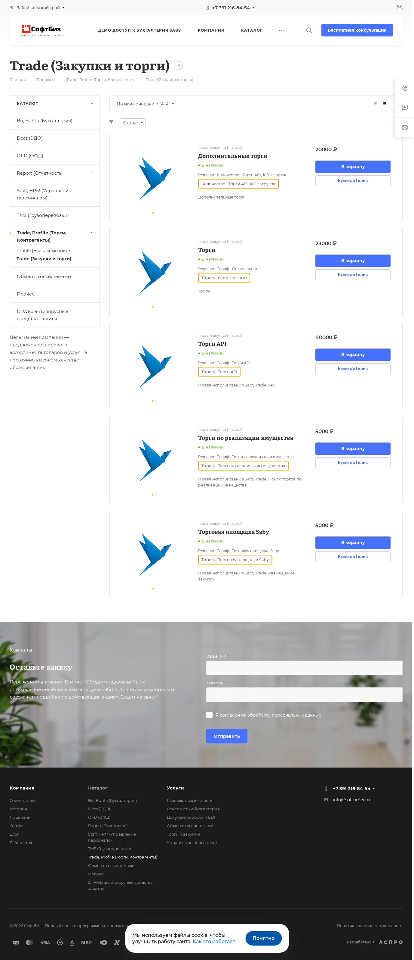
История (18, 808)
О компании (22, 800)
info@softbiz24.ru (351, 799)
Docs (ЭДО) (30, 138)
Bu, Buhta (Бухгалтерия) (44, 121)
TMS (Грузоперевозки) (43, 215)
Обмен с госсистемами (44, 276)
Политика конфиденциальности (370, 925)
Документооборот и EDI (191, 817)
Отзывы (17, 825)
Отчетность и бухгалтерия (193, 808)
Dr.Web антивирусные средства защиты (42, 314)
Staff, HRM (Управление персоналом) (44, 194)
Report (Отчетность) (55, 173)
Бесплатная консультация (357, 30)
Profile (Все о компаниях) (44, 250)
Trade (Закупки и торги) (44, 258)
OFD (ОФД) (30, 155)
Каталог (98, 788)
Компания (22, 788)
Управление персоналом (193, 842)
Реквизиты (21, 842)
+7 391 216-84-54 (231, 8)
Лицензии (20, 817)
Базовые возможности (190, 800)
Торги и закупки (183, 834)
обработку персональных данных (284, 715)
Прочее (26, 294)
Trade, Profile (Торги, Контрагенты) (55, 236)
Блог (14, 834)
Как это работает (214, 941)
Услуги (175, 788)
